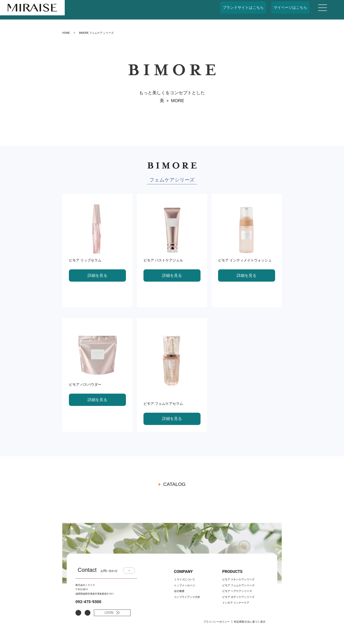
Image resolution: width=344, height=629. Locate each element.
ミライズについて (184, 579)
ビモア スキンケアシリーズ (238, 579)
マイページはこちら (290, 7)
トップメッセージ (184, 585)
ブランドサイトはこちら (243, 7)
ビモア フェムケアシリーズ (238, 585)
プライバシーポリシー (216, 621)
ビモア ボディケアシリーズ (238, 597)
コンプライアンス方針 (187, 597)
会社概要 (179, 591)
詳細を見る (97, 275)
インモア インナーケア (235, 602)
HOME (66, 32)
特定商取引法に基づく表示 (249, 621)
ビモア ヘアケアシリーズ (237, 591)
